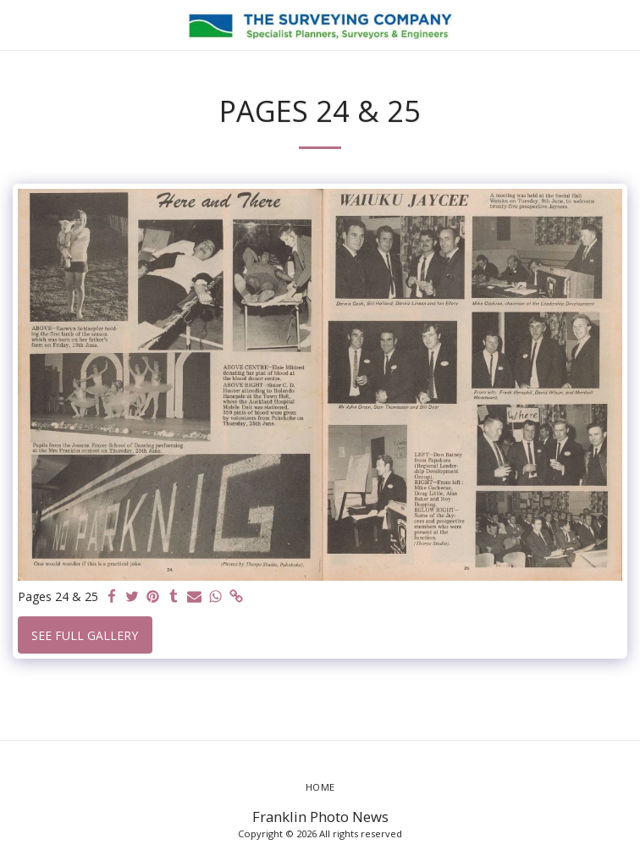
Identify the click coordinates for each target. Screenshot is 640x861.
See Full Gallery (84, 635)
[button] (18, 24)
